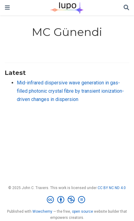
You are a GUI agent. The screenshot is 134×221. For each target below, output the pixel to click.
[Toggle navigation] (7, 7)
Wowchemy (42, 211)
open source (82, 211)
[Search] (126, 7)
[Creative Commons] (67, 200)
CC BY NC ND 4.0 (112, 188)
